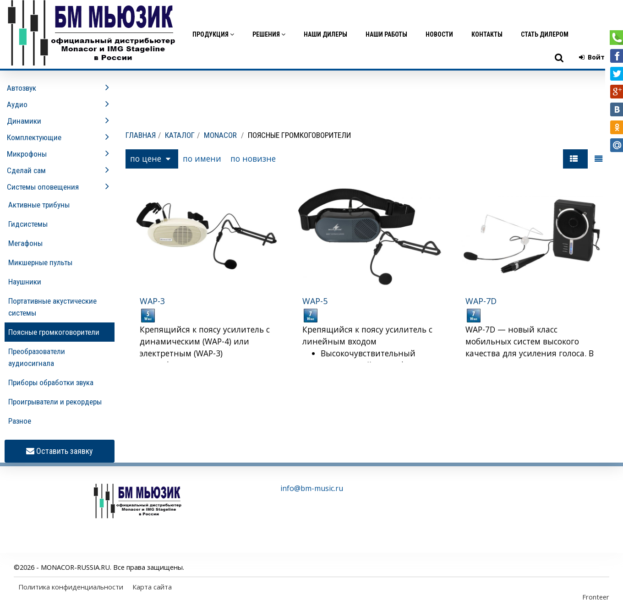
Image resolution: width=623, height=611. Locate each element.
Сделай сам (26, 170)
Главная (141, 135)
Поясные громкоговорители (53, 332)
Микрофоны (27, 153)
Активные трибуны (39, 204)
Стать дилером (544, 34)
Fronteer (595, 596)
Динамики (24, 120)
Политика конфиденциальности (70, 586)
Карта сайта (152, 586)
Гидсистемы (28, 224)
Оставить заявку (59, 451)
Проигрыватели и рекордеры (55, 401)
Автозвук (21, 88)
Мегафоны (25, 243)
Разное (19, 421)
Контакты (487, 34)
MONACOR (220, 135)
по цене (150, 158)
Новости (439, 34)
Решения (268, 34)
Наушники (24, 281)
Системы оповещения (43, 186)
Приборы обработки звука (50, 382)
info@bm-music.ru (311, 488)
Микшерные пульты (40, 262)
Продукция (213, 34)
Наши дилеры (325, 34)
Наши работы (386, 34)
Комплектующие (34, 137)
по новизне (253, 158)
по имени (202, 158)
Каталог (180, 135)
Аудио (17, 104)
